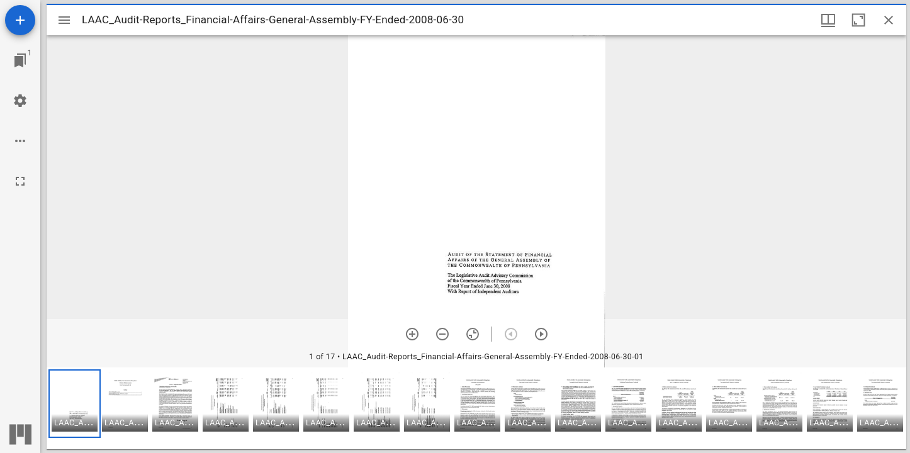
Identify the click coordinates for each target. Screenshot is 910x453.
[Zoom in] (412, 334)
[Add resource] (20, 20)
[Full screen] (20, 181)
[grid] (476, 408)
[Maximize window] (858, 20)
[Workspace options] (20, 141)
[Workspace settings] (20, 101)
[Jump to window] (20, 60)
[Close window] (888, 20)
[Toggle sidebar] (64, 20)
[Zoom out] (442, 334)
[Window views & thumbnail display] (828, 20)
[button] (75, 403)
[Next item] (541, 334)
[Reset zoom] (473, 334)
